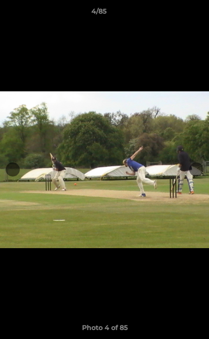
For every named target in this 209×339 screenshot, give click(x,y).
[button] (175, 13)
